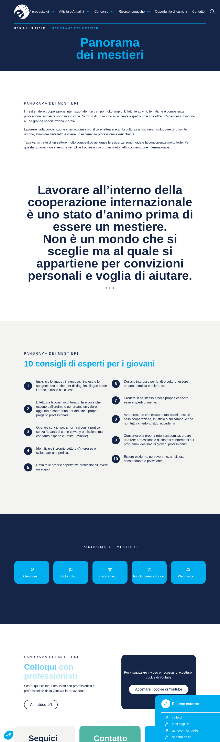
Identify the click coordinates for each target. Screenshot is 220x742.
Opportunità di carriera (171, 11)
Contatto (198, 11)
